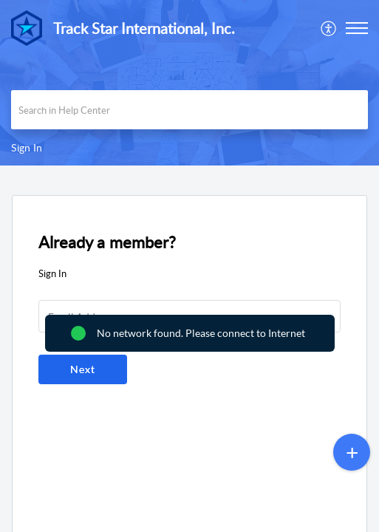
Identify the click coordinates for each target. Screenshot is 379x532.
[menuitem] (329, 28)
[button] (329, 28)
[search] (189, 109)
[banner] (189, 83)
